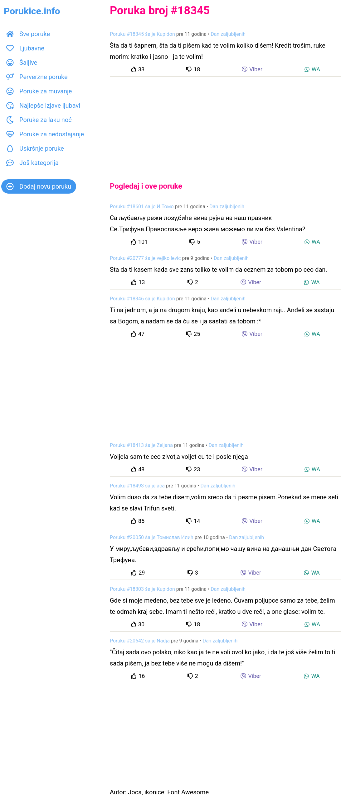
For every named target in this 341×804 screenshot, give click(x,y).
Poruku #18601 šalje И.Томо (142, 206)
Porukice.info (32, 11)
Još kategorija (32, 163)
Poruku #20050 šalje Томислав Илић (151, 537)
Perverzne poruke (37, 77)
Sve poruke (28, 34)
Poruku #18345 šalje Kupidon (142, 34)
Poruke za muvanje (39, 91)
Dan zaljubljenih (228, 34)
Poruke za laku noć (39, 120)
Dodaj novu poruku (38, 186)
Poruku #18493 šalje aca (137, 486)
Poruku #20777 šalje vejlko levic (145, 258)
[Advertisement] (225, 123)
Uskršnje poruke (35, 148)
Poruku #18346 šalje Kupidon (142, 299)
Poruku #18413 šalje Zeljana (141, 445)
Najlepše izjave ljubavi (43, 105)
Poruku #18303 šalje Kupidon (142, 589)
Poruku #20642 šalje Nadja (140, 641)
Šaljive (21, 62)
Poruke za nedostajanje (45, 134)
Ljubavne (25, 48)
